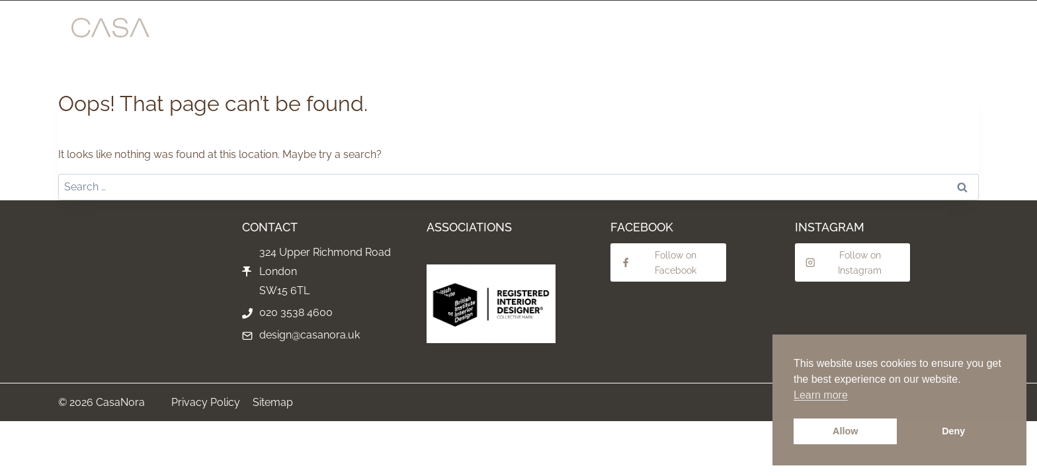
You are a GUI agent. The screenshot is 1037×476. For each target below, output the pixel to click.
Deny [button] (953, 431)
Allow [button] (845, 431)
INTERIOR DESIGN (436, 33)
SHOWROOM (292, 33)
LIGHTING (795, 33)
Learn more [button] (821, 395)
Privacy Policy (205, 402)
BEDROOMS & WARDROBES (700, 33)
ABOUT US (854, 33)
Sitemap (273, 402)
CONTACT (914, 33)
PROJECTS (359, 33)
